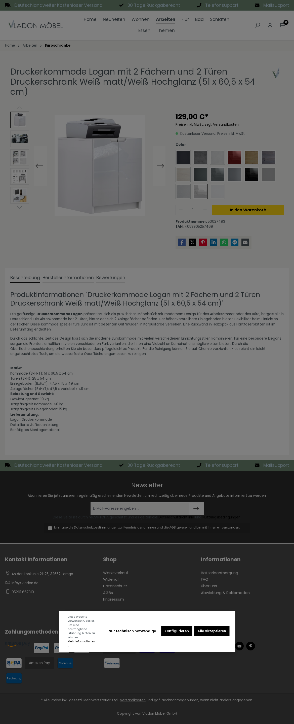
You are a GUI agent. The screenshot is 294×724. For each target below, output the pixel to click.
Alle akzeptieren (211, 631)
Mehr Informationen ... (81, 643)
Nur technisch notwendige (132, 631)
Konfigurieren (176, 631)
